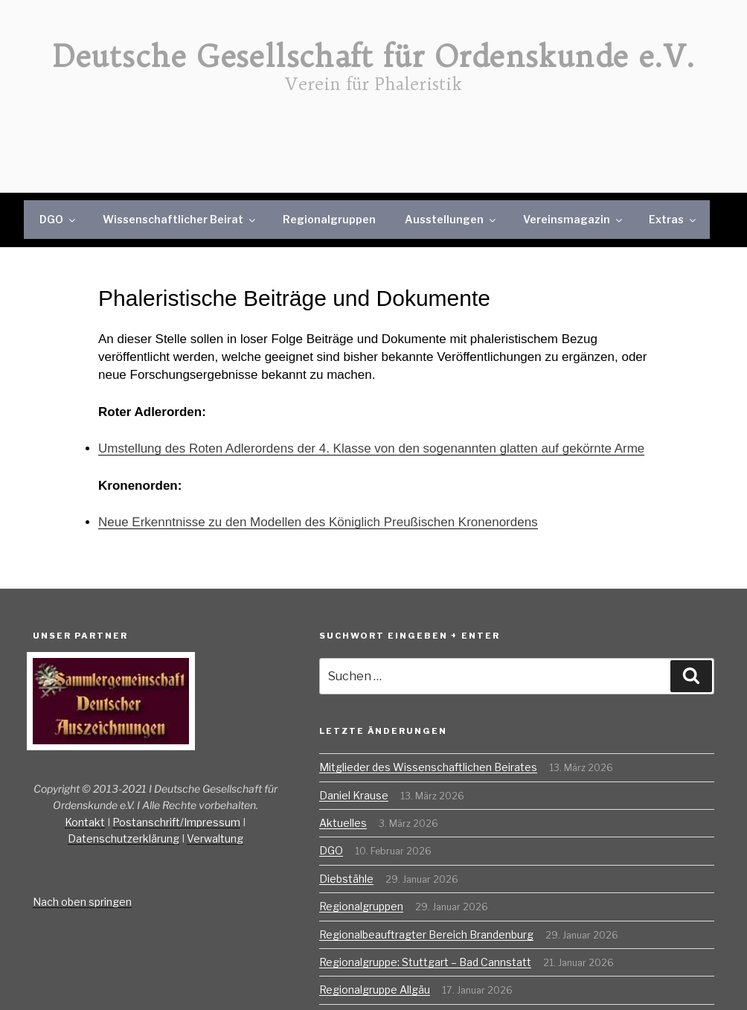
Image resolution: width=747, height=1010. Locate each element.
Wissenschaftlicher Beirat (180, 219)
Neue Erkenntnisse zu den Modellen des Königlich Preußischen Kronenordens (318, 522)
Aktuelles (343, 822)
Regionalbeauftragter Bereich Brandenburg (426, 934)
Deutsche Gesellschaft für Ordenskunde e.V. (374, 56)
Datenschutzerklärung (123, 838)
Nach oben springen (82, 901)
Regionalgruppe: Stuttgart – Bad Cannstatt (425, 962)
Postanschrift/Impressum (176, 822)
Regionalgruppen (329, 219)
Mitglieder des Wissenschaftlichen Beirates (428, 767)
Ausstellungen (451, 219)
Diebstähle (346, 878)
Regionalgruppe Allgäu (374, 989)
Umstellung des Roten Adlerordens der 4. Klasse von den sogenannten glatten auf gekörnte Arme (371, 448)
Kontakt (85, 822)
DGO (58, 219)
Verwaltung (215, 838)
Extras (673, 219)
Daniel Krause (353, 795)
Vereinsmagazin (573, 219)
